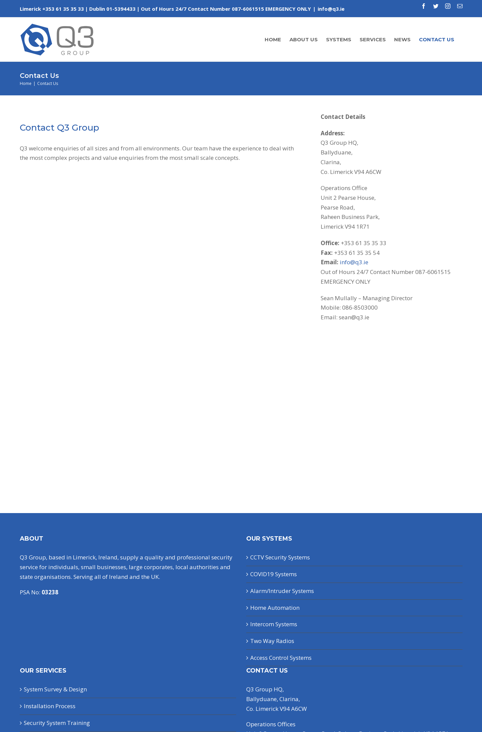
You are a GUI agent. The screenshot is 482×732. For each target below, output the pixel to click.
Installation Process (49, 706)
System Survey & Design (55, 689)
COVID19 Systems (273, 574)
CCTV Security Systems (280, 557)
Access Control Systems (281, 657)
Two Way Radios (272, 641)
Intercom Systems (273, 624)
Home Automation (275, 607)
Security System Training (57, 723)
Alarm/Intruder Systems (282, 591)
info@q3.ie (331, 8)
